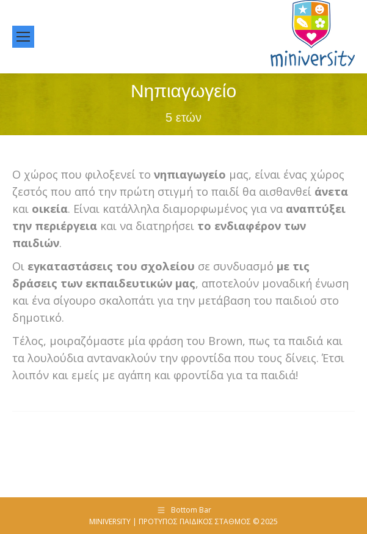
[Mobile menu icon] (23, 37)
